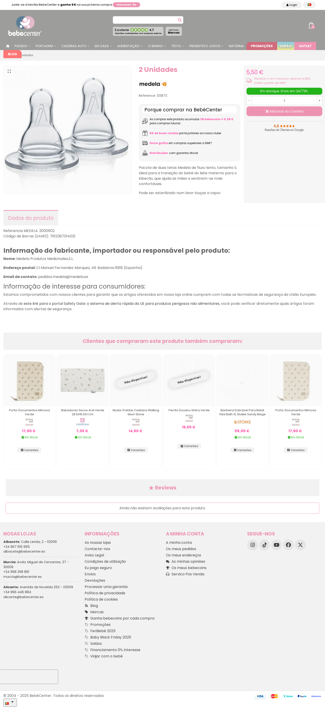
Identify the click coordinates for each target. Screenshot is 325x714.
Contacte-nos (97, 548)
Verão (286, 46)
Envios (90, 574)
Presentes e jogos (205, 46)
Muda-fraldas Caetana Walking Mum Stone (136, 412)
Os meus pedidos (181, 548)
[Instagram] (252, 545)
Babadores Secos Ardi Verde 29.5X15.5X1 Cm (82, 412)
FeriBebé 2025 (100, 631)
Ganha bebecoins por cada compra (119, 618)
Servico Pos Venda (185, 574)
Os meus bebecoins (186, 568)
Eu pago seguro (98, 567)
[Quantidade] (284, 100)
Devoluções (95, 580)
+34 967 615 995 (16, 546)
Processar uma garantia (106, 586)
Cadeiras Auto (73, 46)
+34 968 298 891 (16, 571)
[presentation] (29, 677)
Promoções (262, 46)
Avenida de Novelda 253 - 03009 (38, 587)
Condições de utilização (105, 561)
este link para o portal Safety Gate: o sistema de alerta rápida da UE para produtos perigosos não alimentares (121, 303)
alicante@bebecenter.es (23, 597)
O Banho (155, 46)
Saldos (93, 643)
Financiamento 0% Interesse (112, 650)
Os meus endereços (183, 555)
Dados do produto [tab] (31, 218)
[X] (300, 545)
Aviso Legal (94, 555)
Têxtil (176, 46)
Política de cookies (101, 599)
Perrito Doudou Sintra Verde (189, 410)
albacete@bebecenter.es (24, 551)
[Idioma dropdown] (309, 5)
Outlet (305, 46)
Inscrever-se (126, 5)
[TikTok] (264, 545)
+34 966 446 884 (17, 592)
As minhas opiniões (185, 561)
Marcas (174, 31)
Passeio (21, 46)
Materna (236, 46)
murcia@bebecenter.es (22, 576)
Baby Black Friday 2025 (108, 637)
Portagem (44, 46)
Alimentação (128, 46)
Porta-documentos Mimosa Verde (29, 412)
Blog (12, 54)
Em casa (102, 46)
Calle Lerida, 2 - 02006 (30, 542)
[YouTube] (276, 545)
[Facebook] (288, 545)
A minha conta (179, 542)
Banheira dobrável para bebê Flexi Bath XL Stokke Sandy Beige (242, 412)
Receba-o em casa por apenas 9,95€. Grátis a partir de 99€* (282, 81)
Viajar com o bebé (104, 656)
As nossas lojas (98, 542)
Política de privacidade (105, 593)
